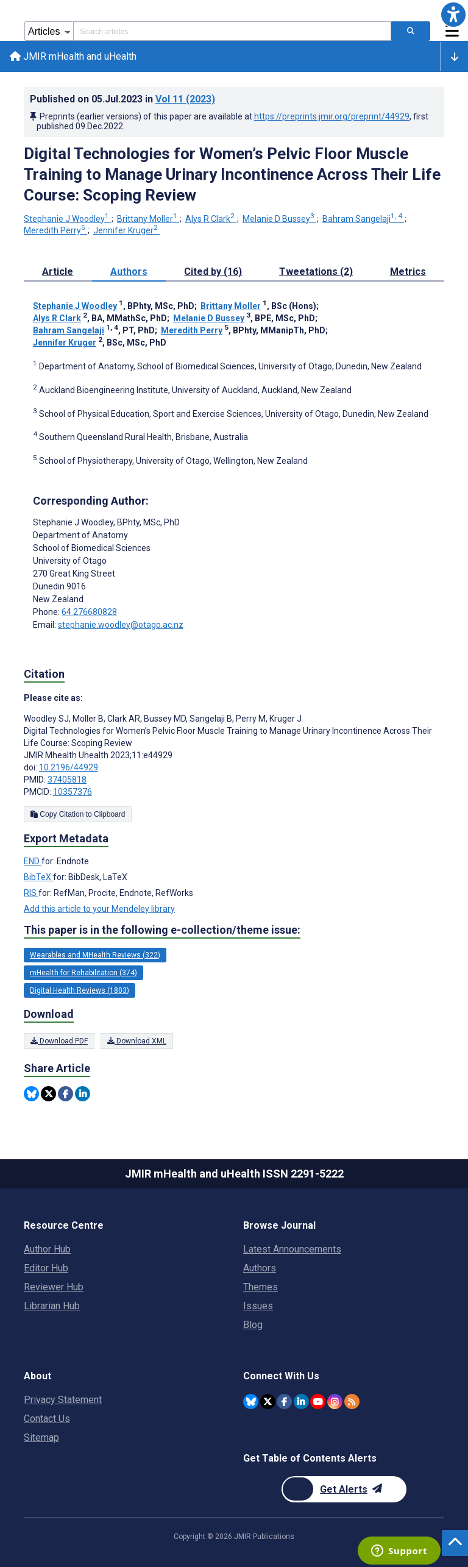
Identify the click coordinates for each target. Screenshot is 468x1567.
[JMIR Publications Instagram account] (334, 1401)
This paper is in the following (162, 930)
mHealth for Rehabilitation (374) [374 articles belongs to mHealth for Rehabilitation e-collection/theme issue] (83, 972)
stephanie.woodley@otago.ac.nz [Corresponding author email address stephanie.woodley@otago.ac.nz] (120, 625)
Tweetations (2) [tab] (316, 271)
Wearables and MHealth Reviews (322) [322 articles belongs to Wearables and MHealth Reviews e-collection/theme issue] (95, 955)
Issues (258, 1306)
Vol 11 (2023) (185, 99)
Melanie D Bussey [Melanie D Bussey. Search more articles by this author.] (279, 219)
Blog (253, 1325)
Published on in (122, 99)
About (37, 1376)
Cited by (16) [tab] (213, 271)
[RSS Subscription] (352, 1401)
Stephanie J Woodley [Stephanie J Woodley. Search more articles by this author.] (67, 219)
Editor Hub (46, 1268)
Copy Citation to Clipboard (77, 814)
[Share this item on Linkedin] (82, 1093)
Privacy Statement (63, 1399)
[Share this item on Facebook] (65, 1093)
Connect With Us (281, 1376)
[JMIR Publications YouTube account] (317, 1401)
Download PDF (59, 1041)
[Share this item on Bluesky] (31, 1093)
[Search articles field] (232, 31)
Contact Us (47, 1418)
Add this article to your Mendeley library (99, 909)
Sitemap (41, 1437)
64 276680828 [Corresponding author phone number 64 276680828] (89, 612)
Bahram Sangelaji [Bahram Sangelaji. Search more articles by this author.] (363, 219)
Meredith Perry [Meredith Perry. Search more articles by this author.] (55, 230)
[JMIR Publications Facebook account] (284, 1401)
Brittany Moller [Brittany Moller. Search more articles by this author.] (148, 219)
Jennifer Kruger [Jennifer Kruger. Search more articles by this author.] (126, 230)
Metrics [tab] (408, 271)
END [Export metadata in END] (32, 861)
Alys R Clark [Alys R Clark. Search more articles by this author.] (210, 219)
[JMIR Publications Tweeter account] (267, 1401)
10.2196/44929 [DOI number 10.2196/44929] (68, 767)
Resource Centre (64, 1225)
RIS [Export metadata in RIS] (31, 893)
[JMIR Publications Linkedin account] (301, 1401)
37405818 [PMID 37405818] (67, 779)
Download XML (136, 1041)
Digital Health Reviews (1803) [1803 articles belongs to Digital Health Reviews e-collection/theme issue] (79, 990)
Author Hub (47, 1249)
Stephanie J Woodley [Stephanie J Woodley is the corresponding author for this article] (106, 522)
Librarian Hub (52, 1306)
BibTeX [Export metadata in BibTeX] (38, 877)
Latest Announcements (292, 1249)
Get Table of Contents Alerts (310, 1458)
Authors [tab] (128, 271)
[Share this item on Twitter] (48, 1093)
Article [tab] (57, 271)
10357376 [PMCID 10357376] (72, 792)
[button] (453, 14)
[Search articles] (410, 31)
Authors (259, 1268)
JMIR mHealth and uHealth (73, 56)
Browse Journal (279, 1225)
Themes (260, 1287)
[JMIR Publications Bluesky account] (250, 1401)
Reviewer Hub (53, 1287)
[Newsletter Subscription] (344, 1489)
